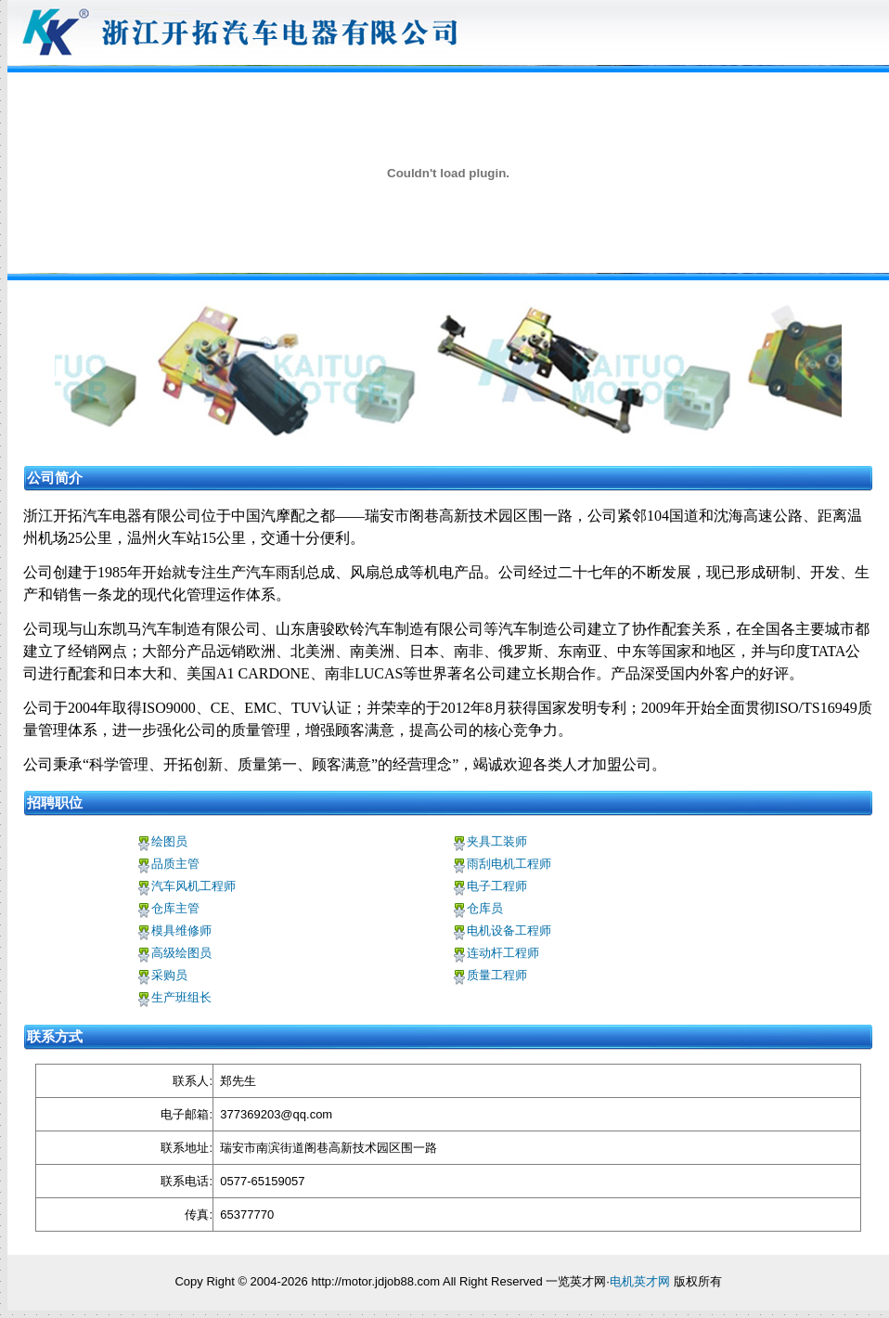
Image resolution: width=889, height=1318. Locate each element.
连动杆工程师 (503, 953)
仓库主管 (175, 908)
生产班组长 (181, 997)
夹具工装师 (497, 841)
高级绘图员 (181, 953)
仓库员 (485, 908)
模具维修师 (181, 930)
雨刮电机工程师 (509, 864)
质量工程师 (497, 975)
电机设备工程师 (509, 930)
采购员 (169, 975)
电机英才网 (640, 1281)
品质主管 (175, 864)
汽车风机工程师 (193, 886)
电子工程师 (497, 886)
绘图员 (169, 841)
